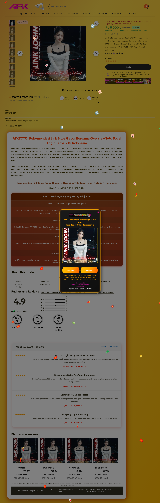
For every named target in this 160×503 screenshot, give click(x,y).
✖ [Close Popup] (98, 213)
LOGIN (89, 270)
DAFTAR (71, 270)
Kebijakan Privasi (73, 288)
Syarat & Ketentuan (86, 288)
